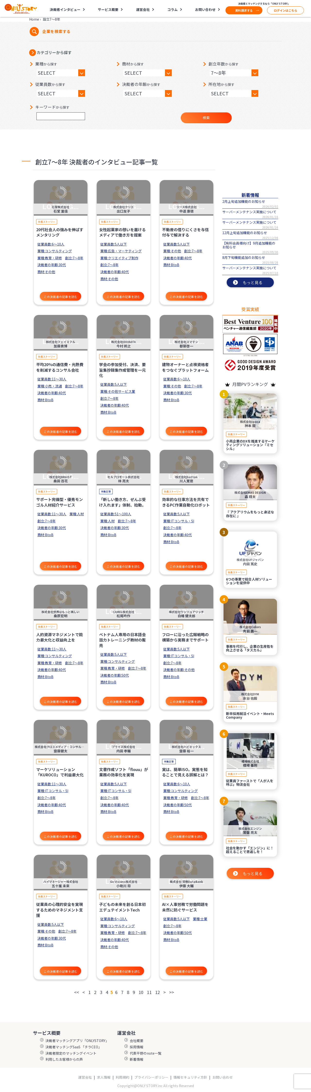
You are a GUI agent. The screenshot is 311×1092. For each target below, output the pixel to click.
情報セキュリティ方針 (190, 1077)
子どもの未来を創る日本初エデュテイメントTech (122, 906)
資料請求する (244, 10)
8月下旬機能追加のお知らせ (243, 257)
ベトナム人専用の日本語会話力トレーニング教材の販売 (122, 640)
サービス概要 (108, 9)
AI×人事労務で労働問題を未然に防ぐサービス (185, 906)
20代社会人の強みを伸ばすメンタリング (59, 232)
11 (149, 992)
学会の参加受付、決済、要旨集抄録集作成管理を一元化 (122, 369)
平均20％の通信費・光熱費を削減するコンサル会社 (59, 367)
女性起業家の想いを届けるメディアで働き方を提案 (122, 232)
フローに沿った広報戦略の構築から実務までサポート (185, 637)
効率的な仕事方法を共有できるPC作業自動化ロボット (186, 502)
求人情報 (104, 1077)
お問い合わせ (205, 9)
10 (140, 992)
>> (171, 992)
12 (157, 992)
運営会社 (143, 9)
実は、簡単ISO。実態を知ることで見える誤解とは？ (185, 772)
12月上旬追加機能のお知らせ (244, 232)
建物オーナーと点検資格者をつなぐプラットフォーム (185, 367)
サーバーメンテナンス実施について (249, 211)
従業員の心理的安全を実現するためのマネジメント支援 (59, 909)
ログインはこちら (285, 10)
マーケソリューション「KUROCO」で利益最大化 (60, 772)
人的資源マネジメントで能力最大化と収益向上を (59, 637)
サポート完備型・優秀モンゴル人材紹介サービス (59, 502)
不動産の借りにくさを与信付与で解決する (185, 232)
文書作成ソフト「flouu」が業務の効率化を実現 (123, 772)
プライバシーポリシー (151, 1077)
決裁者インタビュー (65, 9)
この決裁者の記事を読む (61, 297)
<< (76, 992)
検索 (206, 117)
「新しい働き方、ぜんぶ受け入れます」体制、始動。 (122, 502)
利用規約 (122, 1077)
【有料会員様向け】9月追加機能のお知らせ (248, 245)
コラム (172, 9)
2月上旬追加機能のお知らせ (243, 201)
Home (34, 19)
